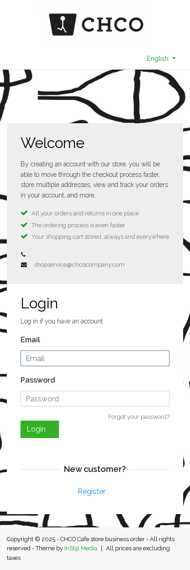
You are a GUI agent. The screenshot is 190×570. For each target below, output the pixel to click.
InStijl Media (80, 548)
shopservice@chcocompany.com (79, 264)
